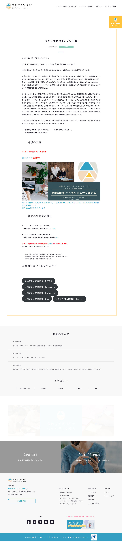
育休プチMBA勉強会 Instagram (40, 292)
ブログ (66, 47)
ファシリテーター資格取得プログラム (71, 501)
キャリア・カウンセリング (68, 504)
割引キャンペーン (28, 158)
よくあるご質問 (110, 6)
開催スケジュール (25, 388)
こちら (53, 229)
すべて (97, 388)
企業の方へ (99, 6)
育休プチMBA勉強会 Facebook (40, 286)
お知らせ (43, 388)
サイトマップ (109, 496)
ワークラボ (82, 6)
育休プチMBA (64, 495)
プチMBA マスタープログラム (69, 498)
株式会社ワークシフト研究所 (19, 491)
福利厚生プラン (21, 504)
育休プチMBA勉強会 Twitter (69, 298)
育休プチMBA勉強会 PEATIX (38, 281)
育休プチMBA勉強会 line (37, 298)
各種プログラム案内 (66, 492)
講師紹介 (91, 6)
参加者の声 (73, 6)
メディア (79, 388)
